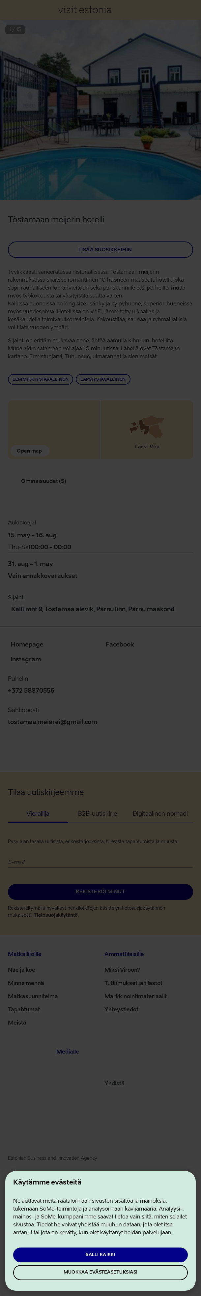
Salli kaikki (100, 1255)
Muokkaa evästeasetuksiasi (100, 1272)
